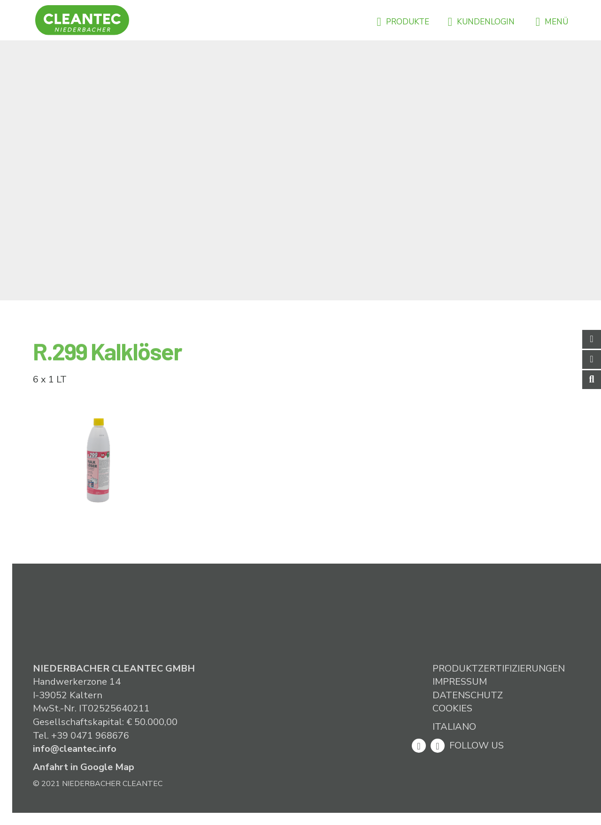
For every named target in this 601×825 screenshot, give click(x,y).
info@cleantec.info (74, 748)
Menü (552, 21)
